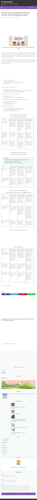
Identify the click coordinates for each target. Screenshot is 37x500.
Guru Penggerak (5, 438)
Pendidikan (4, 452)
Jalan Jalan (4, 440)
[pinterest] (22, 293)
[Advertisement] (18, 25)
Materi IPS (4, 448)
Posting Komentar (17, 16)
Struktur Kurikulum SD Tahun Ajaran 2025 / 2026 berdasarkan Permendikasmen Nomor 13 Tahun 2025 (18, 420)
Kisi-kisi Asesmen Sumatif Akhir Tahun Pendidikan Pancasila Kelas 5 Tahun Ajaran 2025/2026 (22, 393)
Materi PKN (4, 450)
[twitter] (14, 293)
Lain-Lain (4, 445)
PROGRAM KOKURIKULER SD (16, 413)
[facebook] (5, 293)
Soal (3, 453)
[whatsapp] (31, 293)
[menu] (2, 6)
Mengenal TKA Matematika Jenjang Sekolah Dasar (13, 160)
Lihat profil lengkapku (22, 467)
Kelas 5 (3, 443)
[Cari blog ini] (6, 370)
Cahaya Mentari (7, 1)
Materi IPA (4, 447)
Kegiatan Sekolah (5, 442)
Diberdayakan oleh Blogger (18, 367)
